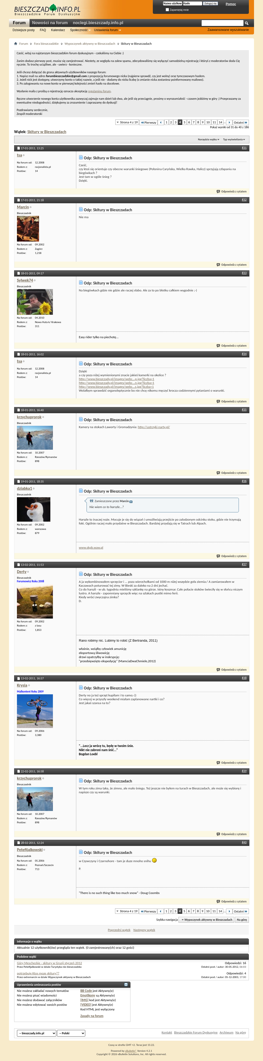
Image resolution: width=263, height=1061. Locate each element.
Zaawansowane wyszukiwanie (228, 30)
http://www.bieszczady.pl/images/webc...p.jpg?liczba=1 (116, 379)
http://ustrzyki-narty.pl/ (154, 427)
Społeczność (79, 30)
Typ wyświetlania (233, 139)
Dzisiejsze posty (24, 30)
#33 (244, 273)
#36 (244, 481)
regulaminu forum (99, 91)
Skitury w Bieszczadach (46, 131)
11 (214, 122)
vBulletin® (131, 1051)
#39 (244, 771)
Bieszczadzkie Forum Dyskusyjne (196, 1032)
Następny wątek (144, 930)
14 (220, 122)
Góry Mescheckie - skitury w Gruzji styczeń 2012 (49, 963)
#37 (244, 564)
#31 (244, 148)
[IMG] (84, 1000)
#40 (244, 842)
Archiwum (226, 1032)
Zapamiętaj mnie (177, 9)
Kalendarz (58, 30)
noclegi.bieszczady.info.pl (98, 23)
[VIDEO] (85, 1005)
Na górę (242, 919)
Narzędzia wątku (207, 139)
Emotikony (87, 995)
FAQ (43, 30)
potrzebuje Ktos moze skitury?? (38, 973)
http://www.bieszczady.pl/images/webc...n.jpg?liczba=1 (116, 383)
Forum (19, 23)
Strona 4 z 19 (129, 122)
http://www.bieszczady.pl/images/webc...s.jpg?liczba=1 (116, 387)
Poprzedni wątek (119, 930)
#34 (244, 354)
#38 (244, 678)
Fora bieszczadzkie (46, 43)
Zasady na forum (92, 1016)
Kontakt (167, 1032)
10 (208, 122)
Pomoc (231, 4)
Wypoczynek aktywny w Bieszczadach (90, 43)
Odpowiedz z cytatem (232, 191)
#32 (244, 199)
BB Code (86, 991)
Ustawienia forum (106, 30)
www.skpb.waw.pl (91, 547)
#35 (244, 409)
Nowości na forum (50, 23)
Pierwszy (148, 122)
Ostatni (241, 122)
